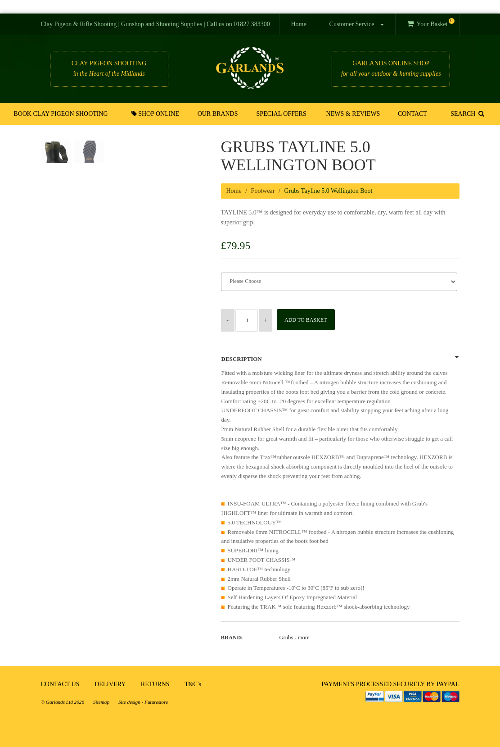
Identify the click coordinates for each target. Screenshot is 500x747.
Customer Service (356, 24)
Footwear (263, 190)
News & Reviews (353, 113)
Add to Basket (308, 320)
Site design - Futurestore (143, 702)
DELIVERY (110, 684)
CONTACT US (60, 684)
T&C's (193, 684)
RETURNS (155, 684)
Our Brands (218, 113)
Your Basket (430, 22)
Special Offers (281, 113)
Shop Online (156, 113)
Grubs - (294, 637)
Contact (412, 113)
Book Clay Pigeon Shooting (61, 113)
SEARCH (467, 113)
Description (241, 359)
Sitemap (101, 702)
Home (298, 24)
